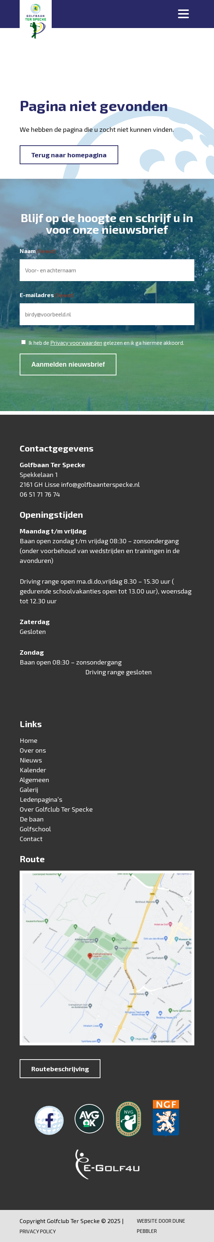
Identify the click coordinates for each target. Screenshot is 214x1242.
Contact (31, 839)
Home (28, 740)
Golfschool (35, 829)
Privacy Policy (38, 1231)
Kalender (33, 770)
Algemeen (34, 780)
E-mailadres (47, 295)
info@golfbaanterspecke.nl (100, 484)
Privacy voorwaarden (76, 342)
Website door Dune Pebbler (161, 1226)
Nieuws (31, 760)
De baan (32, 819)
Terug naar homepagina (69, 155)
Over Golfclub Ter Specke (56, 809)
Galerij (29, 789)
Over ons (33, 750)
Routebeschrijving (60, 1069)
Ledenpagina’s (41, 799)
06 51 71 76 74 (40, 494)
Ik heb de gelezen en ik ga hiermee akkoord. (106, 343)
